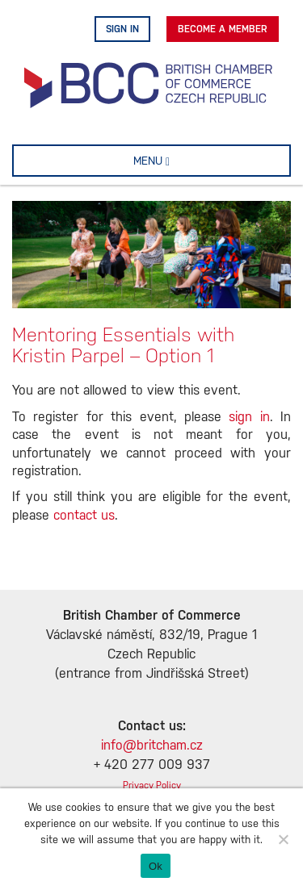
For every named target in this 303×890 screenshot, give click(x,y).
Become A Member (222, 29)
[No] (283, 839)
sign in (249, 418)
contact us (84, 516)
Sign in (122, 29)
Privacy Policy (152, 785)
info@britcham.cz (152, 746)
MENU (177, 160)
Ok (155, 866)
